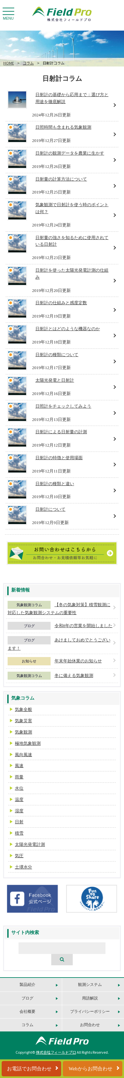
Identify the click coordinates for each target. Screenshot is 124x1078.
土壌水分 (23, 867)
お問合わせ (90, 1024)
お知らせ (29, 661)
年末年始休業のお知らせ (78, 660)
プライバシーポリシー (90, 1011)
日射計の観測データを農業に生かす (69, 153)
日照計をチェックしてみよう (63, 406)
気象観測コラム (29, 605)
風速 (19, 765)
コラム (28, 63)
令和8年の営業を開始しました (84, 625)
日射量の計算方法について (61, 179)
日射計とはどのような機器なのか (67, 328)
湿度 (19, 810)
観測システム (90, 984)
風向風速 (23, 754)
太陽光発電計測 (30, 844)
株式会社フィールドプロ (56, 1052)
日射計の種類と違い (54, 483)
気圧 (19, 855)
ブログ (29, 626)
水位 (19, 788)
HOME (8, 63)
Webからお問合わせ (90, 1068)
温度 (19, 799)
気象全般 (23, 709)
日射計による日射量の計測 (61, 431)
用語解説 (90, 998)
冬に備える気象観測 (74, 675)
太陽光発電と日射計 (54, 380)
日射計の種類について (56, 354)
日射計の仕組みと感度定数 (61, 302)
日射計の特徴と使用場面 (59, 457)
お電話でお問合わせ (29, 1068)
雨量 (19, 776)
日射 (19, 821)
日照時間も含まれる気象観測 (63, 127)
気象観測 (23, 732)
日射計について (50, 509)
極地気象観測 (28, 743)
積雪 (19, 833)
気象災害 (23, 720)
